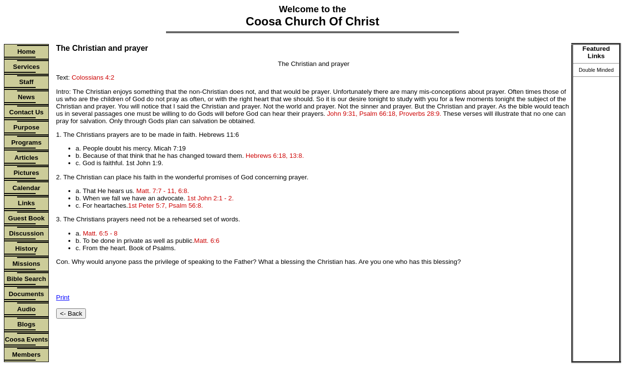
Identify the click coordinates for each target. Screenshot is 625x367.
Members (26, 354)
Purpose (26, 127)
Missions (26, 263)
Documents (26, 294)
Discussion (26, 233)
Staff (26, 82)
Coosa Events (26, 339)
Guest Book (26, 218)
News (26, 97)
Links (26, 203)
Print (62, 297)
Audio (26, 309)
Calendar (26, 188)
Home (26, 51)
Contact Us (26, 112)
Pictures (27, 172)
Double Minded (596, 70)
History (26, 248)
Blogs (26, 324)
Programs (26, 142)
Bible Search (26, 278)
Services (26, 66)
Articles (27, 157)
